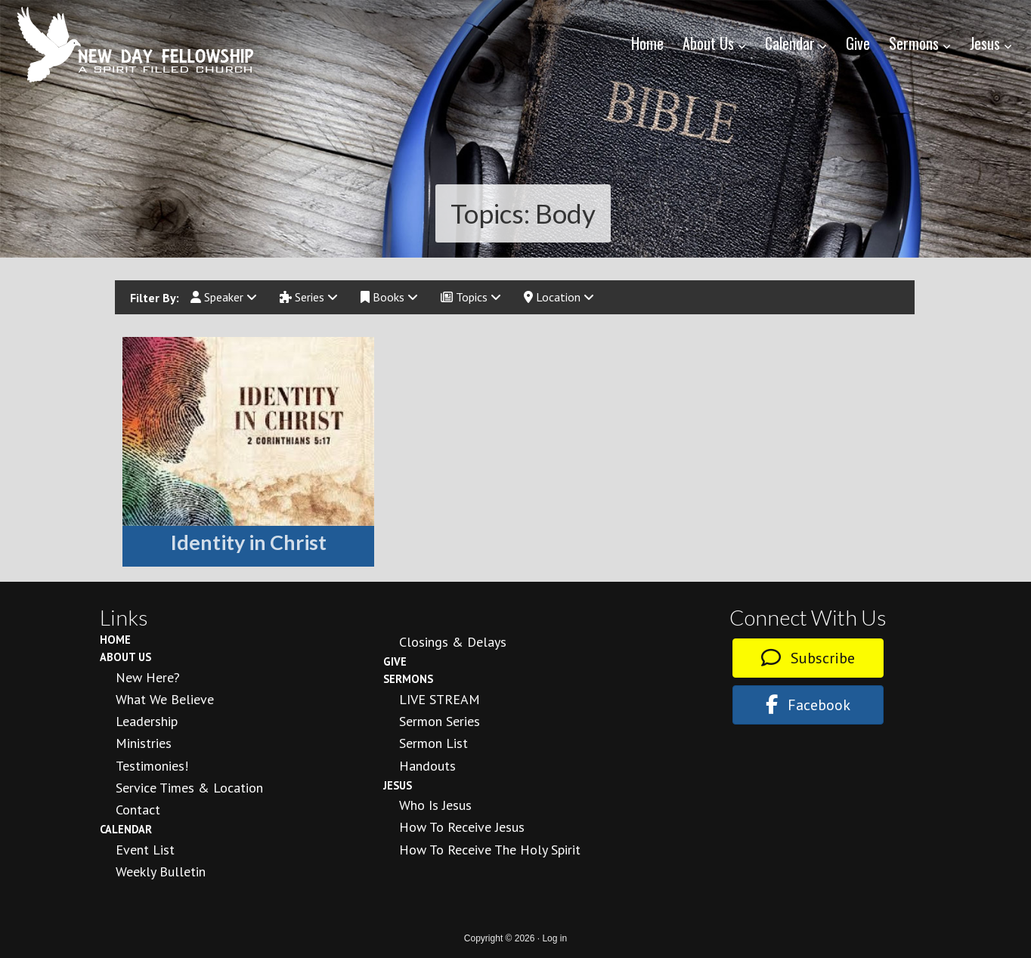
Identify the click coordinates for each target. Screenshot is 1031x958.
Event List (145, 849)
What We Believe (165, 699)
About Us (125, 657)
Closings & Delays (452, 642)
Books (389, 296)
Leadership (147, 721)
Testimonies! (152, 765)
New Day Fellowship (136, 44)
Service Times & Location (189, 787)
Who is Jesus (435, 805)
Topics (471, 296)
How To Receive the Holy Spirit (490, 849)
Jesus (397, 785)
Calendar (126, 829)
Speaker (223, 296)
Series (309, 296)
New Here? (148, 677)
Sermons (408, 679)
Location (559, 296)
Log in (554, 938)
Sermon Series (439, 721)
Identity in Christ (249, 542)
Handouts (427, 765)
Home (115, 639)
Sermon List (433, 743)
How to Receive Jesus (462, 827)
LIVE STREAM (439, 699)
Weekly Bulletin (161, 871)
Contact (138, 809)
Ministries (144, 743)
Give (395, 661)
